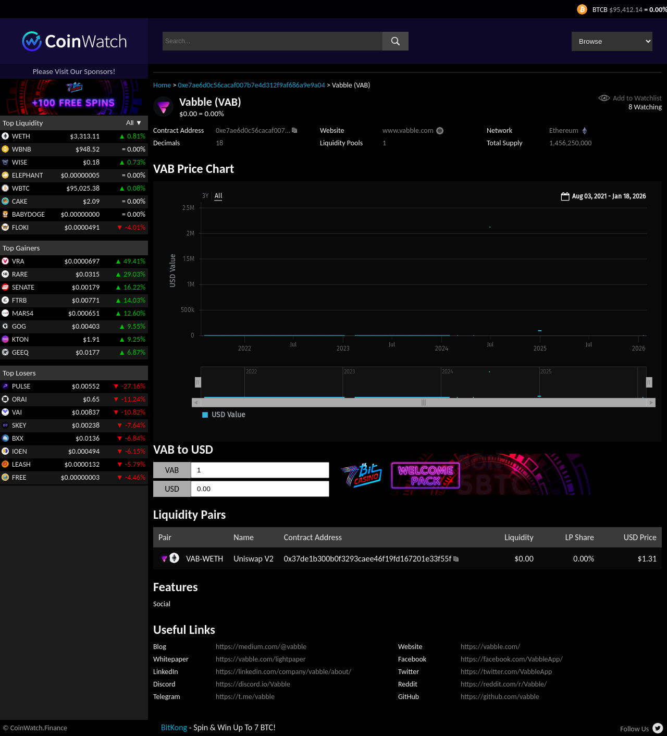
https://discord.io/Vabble (253, 684)
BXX (17, 438)
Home (162, 85)
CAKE (20, 201)
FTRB (19, 300)
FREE (19, 477)
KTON (20, 339)
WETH (21, 136)
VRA (18, 261)
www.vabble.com (408, 130)
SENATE (23, 287)
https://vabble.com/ (490, 646)
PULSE (21, 386)
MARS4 (22, 313)
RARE (20, 274)
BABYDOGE (28, 214)
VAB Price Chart (193, 168)
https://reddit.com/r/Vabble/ (504, 684)
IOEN (19, 451)
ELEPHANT (27, 175)
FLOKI (20, 227)
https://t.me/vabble (245, 696)
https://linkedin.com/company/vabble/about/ (283, 671)
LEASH (21, 464)
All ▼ (134, 123)
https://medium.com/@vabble (261, 646)
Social (161, 604)
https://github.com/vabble (500, 696)
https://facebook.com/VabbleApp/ (512, 659)
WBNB (21, 149)
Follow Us (634, 729)
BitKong (174, 727)
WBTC (21, 188)
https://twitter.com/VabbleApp (506, 671)
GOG (19, 326)
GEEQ (20, 352)
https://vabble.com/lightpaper (261, 659)
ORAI (19, 399)
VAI (17, 412)
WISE (19, 162)
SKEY (19, 425)
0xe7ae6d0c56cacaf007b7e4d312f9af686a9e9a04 (251, 85)
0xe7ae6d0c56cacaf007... (253, 130)
